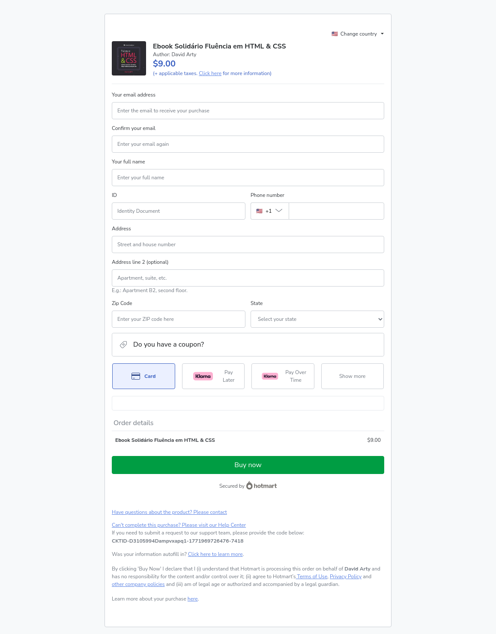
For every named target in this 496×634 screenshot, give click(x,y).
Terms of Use (311, 576)
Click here (210, 73)
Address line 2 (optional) (140, 262)
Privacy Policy (346, 576)
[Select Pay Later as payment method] (213, 376)
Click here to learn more (215, 554)
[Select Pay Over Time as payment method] (283, 376)
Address (121, 228)
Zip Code (122, 303)
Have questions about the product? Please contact (169, 512)
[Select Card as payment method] (144, 376)
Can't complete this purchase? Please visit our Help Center (179, 525)
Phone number (267, 195)
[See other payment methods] (353, 376)
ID (114, 195)
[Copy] (177, 541)
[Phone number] (336, 211)
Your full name (128, 161)
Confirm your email (133, 128)
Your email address (133, 94)
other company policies (138, 584)
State (257, 303)
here (193, 598)
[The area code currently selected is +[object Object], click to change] (270, 211)
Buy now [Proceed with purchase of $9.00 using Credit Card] (247, 465)
